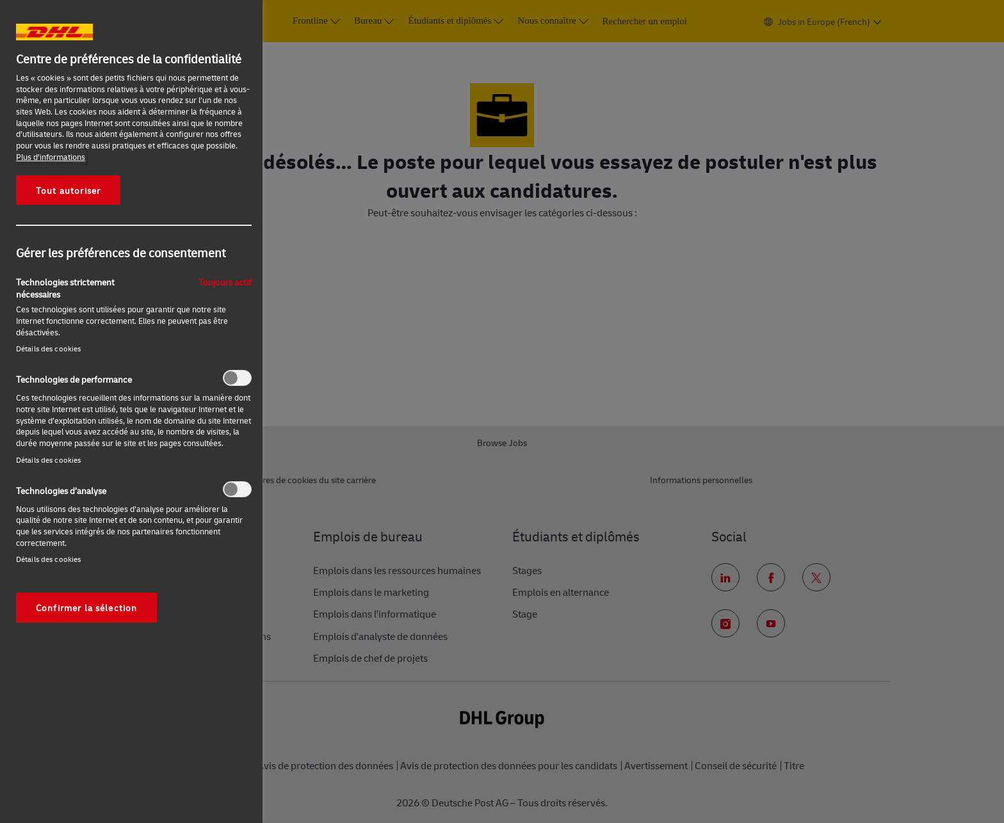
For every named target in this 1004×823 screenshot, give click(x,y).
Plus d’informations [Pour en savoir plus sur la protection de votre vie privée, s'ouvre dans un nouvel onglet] (50, 157)
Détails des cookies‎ (48, 348)
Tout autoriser (68, 190)
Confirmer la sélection (86, 607)
